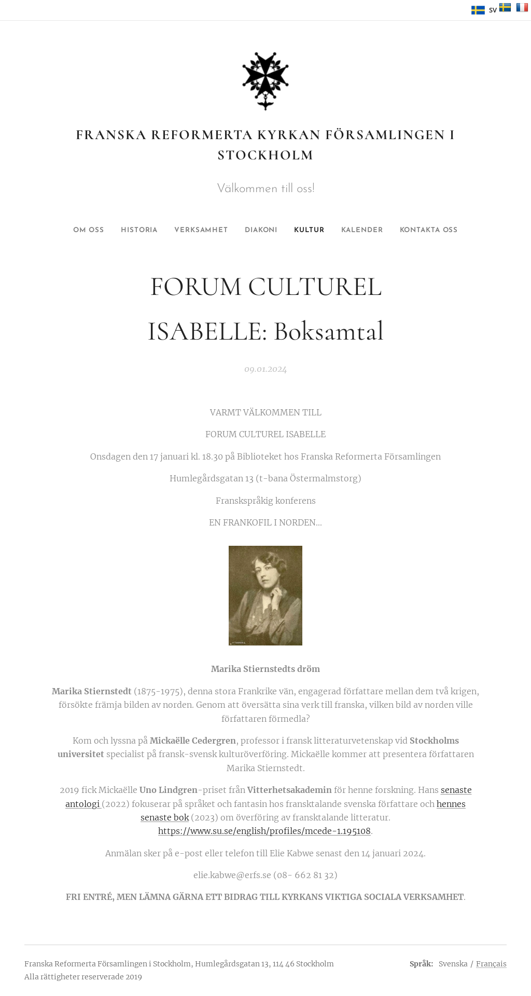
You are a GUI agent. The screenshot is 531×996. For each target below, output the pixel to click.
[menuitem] (71, 231)
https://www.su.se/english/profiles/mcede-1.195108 (264, 831)
